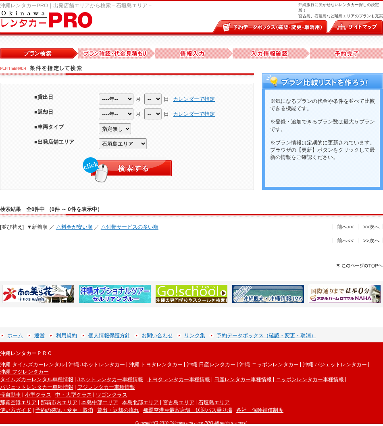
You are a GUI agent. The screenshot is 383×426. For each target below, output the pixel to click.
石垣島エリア (214, 402)
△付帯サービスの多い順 (129, 227)
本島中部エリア (99, 402)
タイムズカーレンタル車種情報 (36, 379)
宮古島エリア (178, 402)
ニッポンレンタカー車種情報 (310, 379)
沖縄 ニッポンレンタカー (269, 364)
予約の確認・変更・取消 (64, 410)
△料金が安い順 (74, 227)
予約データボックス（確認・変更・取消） (266, 335)
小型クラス (38, 395)
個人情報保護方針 (109, 335)
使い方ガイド (15, 410)
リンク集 (194, 335)
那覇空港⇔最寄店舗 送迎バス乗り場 (187, 410)
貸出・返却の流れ (118, 410)
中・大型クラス (73, 395)
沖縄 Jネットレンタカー (97, 364)
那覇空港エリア (18, 402)
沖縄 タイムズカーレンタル (32, 364)
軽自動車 (10, 395)
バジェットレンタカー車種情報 (36, 387)
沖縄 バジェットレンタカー (335, 364)
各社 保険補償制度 (259, 410)
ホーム (15, 335)
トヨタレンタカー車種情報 (178, 379)
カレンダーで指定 (194, 99)
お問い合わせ (157, 335)
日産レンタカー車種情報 (243, 379)
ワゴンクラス (111, 395)
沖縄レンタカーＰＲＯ (26, 353)
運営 (39, 335)
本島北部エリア (140, 402)
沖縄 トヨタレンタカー (156, 364)
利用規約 (66, 335)
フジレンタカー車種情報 (106, 387)
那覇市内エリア (59, 402)
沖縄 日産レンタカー (211, 364)
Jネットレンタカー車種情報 (110, 379)
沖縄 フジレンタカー (24, 372)
